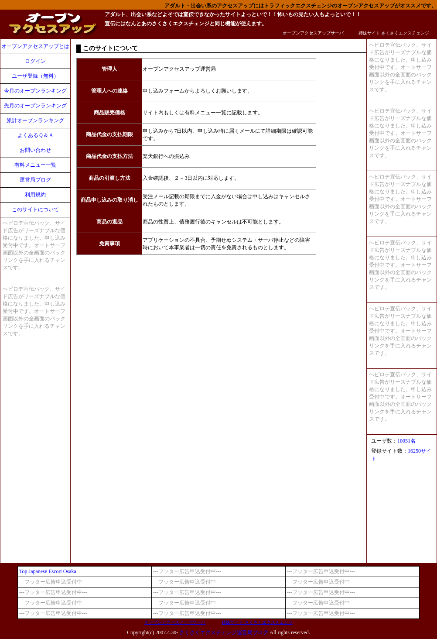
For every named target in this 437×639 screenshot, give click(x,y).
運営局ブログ (35, 180)
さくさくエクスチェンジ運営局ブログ (223, 632)
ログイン (35, 61)
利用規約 (35, 195)
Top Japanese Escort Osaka (47, 571)
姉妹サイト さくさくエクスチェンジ (394, 33)
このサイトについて (35, 209)
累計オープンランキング (35, 120)
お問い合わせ (35, 150)
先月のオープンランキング (35, 106)
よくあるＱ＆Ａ (35, 135)
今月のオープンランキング (35, 91)
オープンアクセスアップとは (35, 46)
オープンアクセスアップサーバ (313, 33)
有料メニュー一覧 (35, 165)
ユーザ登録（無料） (35, 76)
